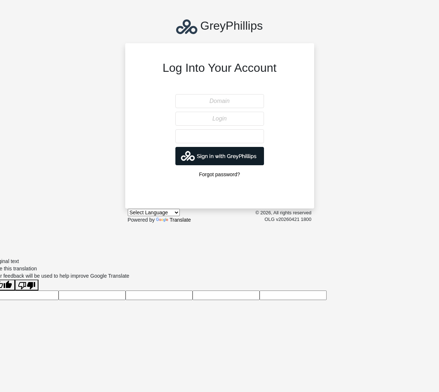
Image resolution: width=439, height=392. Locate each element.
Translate (173, 220)
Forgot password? (219, 174)
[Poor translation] (26, 285)
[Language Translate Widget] (154, 212)
